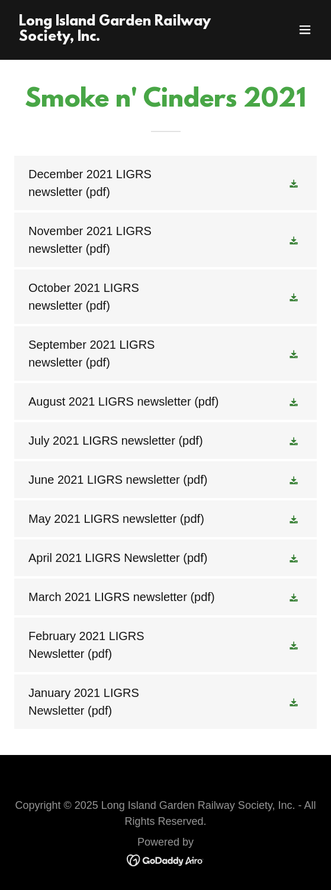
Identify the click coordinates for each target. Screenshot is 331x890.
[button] (305, 29)
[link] (120, 36)
